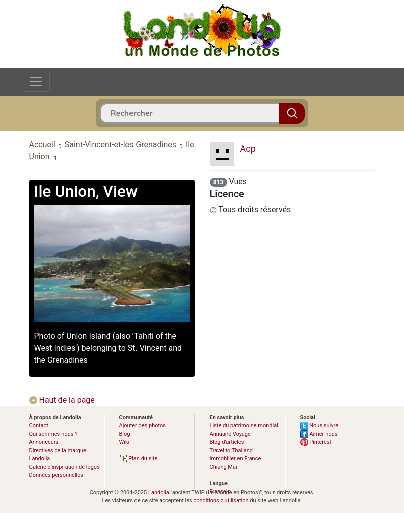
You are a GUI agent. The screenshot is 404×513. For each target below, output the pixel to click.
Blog (124, 434)
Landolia (158, 492)
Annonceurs (44, 442)
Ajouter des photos (142, 425)
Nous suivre (319, 425)
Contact (38, 425)
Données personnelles (56, 475)
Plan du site (138, 458)
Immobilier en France (235, 458)
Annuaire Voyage (230, 434)
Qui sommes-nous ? (53, 434)
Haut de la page (62, 400)
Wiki (124, 442)
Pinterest (316, 442)
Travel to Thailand (231, 450)
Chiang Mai (223, 467)
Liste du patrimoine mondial (244, 425)
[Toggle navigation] (36, 82)
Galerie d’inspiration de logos (64, 467)
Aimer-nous (319, 434)
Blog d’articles (227, 442)
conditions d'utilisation (220, 500)
